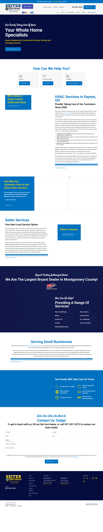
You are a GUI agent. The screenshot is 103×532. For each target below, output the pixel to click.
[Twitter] (90, 478)
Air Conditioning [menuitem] (70, 12)
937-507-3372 (77, 7)
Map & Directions (47, 483)
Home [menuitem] (58, 12)
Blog (30, 495)
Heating (30, 488)
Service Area (32, 480)
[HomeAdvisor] (87, 478)
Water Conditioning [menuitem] (92, 12)
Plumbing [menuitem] (83, 12)
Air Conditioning (32, 485)
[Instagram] (93, 478)
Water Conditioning (33, 493)
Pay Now (27, 6)
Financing (55, 7)
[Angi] (84, 481)
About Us (31, 478)
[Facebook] (84, 478)
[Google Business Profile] (96, 478)
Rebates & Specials (47, 7)
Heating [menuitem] (77, 12)
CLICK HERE (56, 1)
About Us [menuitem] (63, 12)
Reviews (31, 483)
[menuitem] (7, 506)
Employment (61, 7)
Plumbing (31, 490)
